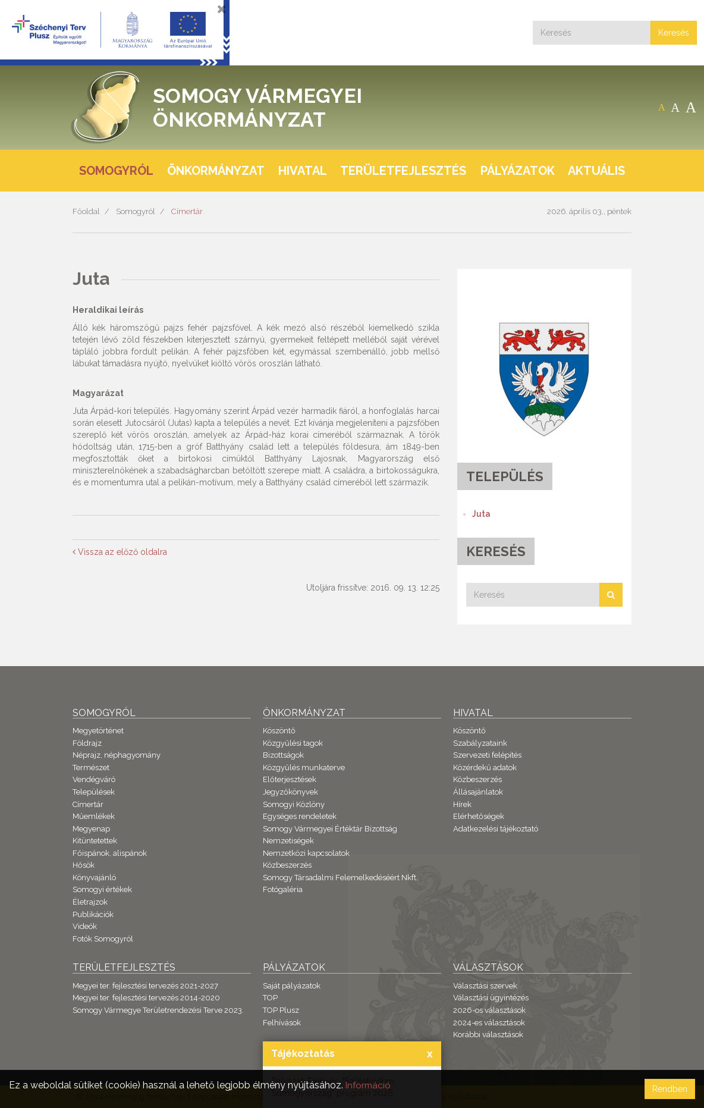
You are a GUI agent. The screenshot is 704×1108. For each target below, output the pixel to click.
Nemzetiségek (288, 840)
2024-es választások (489, 1022)
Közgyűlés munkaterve (304, 767)
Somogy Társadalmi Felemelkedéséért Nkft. (340, 877)
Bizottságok (283, 755)
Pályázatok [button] (517, 171)
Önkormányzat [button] (216, 171)
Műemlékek (94, 816)
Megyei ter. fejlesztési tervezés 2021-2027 (145, 985)
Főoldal (86, 211)
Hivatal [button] (302, 171)
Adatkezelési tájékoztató (495, 828)
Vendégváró (94, 779)
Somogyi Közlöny (294, 804)
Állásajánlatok (478, 791)
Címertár (187, 211)
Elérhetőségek (478, 816)
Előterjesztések (289, 779)
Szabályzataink (480, 743)
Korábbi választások (488, 1034)
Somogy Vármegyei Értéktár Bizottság (330, 828)
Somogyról (135, 211)
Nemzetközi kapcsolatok (306, 853)
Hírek (462, 804)
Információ (369, 1085)
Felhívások (282, 1022)
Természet (91, 767)
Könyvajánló (94, 877)
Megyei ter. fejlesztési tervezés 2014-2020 (146, 997)
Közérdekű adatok (485, 767)
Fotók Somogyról (103, 938)
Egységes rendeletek (300, 816)
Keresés (673, 32)
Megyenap (91, 828)
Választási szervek (485, 985)
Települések (94, 791)
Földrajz (87, 743)
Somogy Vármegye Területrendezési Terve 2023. (158, 1010)
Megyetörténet (98, 730)
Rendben (669, 1089)
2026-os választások (489, 1010)
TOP (270, 997)
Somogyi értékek (102, 889)
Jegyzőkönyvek (290, 791)
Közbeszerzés (287, 865)
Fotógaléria (283, 889)
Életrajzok (90, 901)
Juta (481, 514)
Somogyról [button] (116, 171)
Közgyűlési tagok (293, 743)
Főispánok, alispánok (110, 853)
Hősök (84, 865)
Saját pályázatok (291, 985)
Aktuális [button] (596, 171)
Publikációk (93, 914)
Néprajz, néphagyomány (117, 755)
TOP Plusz (281, 1010)
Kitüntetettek (95, 840)
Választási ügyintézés (491, 997)
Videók (85, 926)
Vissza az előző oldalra (120, 552)
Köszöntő (279, 730)
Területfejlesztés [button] (403, 171)
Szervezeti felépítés (487, 755)
